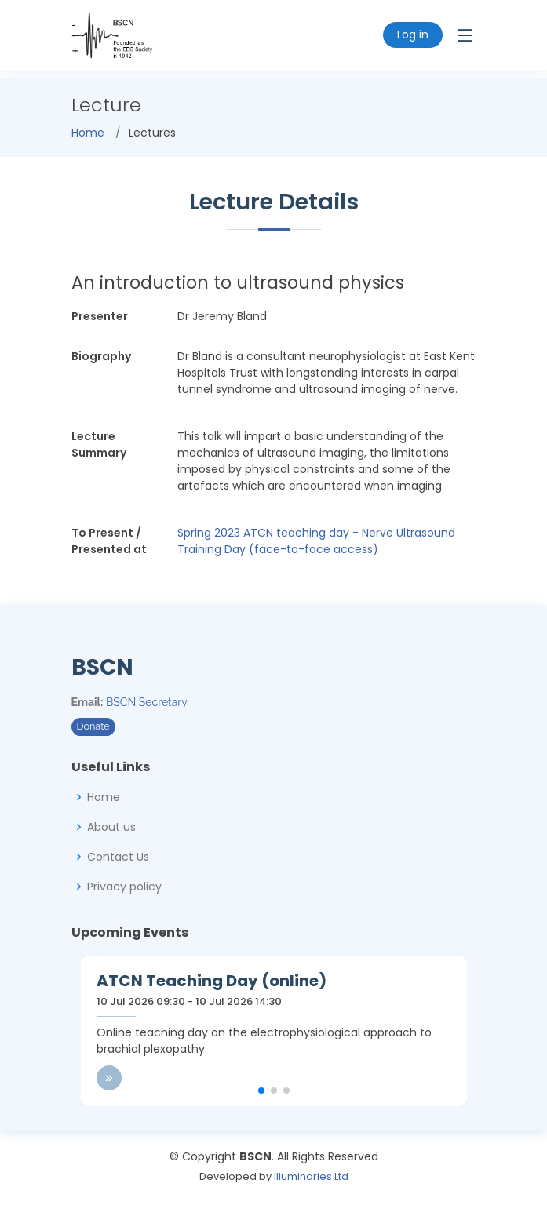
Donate (93, 726)
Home (87, 132)
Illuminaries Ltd (311, 1176)
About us (111, 826)
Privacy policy (124, 886)
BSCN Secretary (147, 702)
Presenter (99, 316)
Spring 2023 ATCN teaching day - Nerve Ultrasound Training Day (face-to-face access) (316, 541)
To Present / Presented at (109, 541)
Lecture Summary (98, 444)
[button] (261, 1090)
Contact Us (118, 856)
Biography (101, 356)
